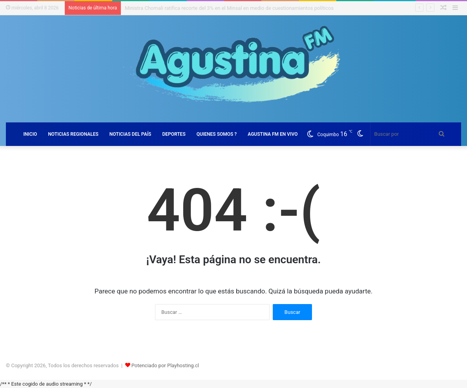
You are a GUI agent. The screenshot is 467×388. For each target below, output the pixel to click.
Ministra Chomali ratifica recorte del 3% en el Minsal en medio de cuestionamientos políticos (229, 8)
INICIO (30, 134)
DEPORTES (173, 134)
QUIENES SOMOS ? (217, 134)
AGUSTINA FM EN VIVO (272, 134)
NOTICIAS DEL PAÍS (130, 134)
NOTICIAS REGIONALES (73, 134)
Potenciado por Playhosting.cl (165, 365)
